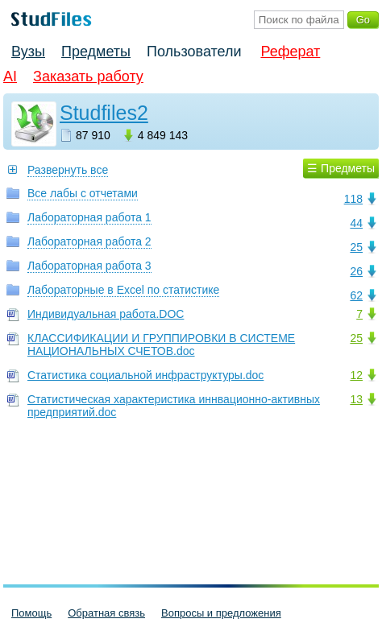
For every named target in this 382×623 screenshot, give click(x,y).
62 (356, 295)
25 (356, 247)
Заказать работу (88, 76)
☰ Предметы (341, 168)
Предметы (96, 51)
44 (356, 223)
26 (356, 271)
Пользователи (194, 51)
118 (353, 198)
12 (356, 375)
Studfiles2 (104, 112)
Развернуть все (67, 169)
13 (356, 399)
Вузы (28, 51)
